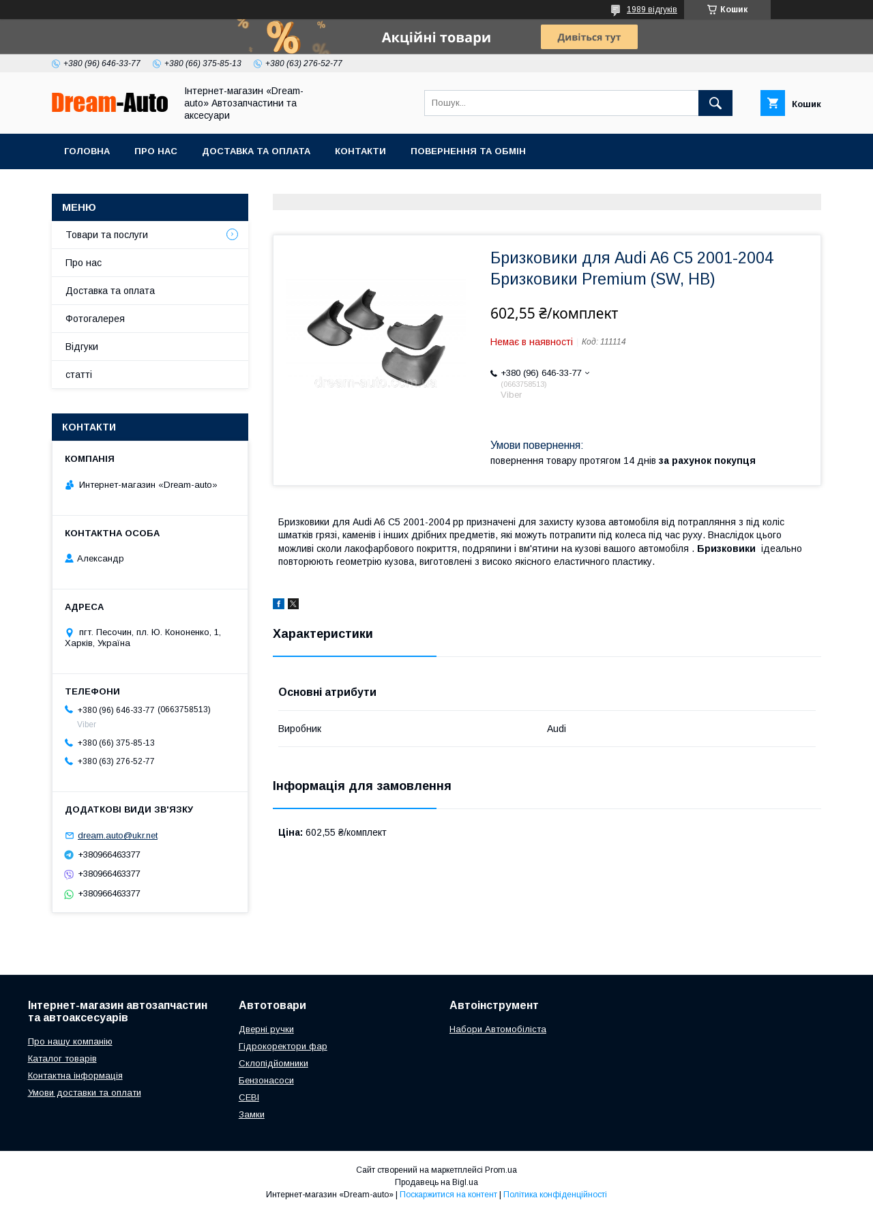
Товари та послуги (106, 234)
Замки (252, 1114)
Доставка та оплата (256, 151)
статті (78, 374)
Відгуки (81, 346)
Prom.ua (501, 1170)
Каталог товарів (62, 1058)
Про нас (155, 151)
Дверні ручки (266, 1029)
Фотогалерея (95, 318)
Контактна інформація (75, 1075)
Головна (87, 151)
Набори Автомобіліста (497, 1029)
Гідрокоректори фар (283, 1046)
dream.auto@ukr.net (118, 835)
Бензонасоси (266, 1080)
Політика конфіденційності (555, 1194)
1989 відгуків (652, 9)
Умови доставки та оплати (84, 1092)
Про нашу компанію (70, 1041)
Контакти (360, 151)
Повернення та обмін (468, 151)
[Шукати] (715, 103)
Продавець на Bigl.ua (436, 1182)
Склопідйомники (273, 1063)
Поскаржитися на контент (448, 1194)
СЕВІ (249, 1097)
